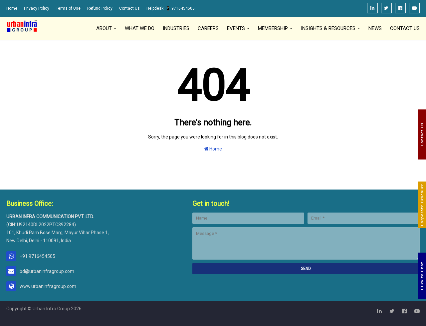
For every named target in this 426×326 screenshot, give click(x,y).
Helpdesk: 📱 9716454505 (170, 8)
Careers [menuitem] (208, 28)
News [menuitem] (375, 28)
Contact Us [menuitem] (405, 28)
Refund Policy (99, 8)
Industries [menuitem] (176, 28)
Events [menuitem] (236, 28)
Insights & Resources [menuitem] (328, 28)
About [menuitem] (104, 28)
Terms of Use (68, 8)
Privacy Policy (36, 8)
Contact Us (129, 8)
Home (11, 8)
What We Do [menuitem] (139, 28)
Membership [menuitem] (273, 28)
